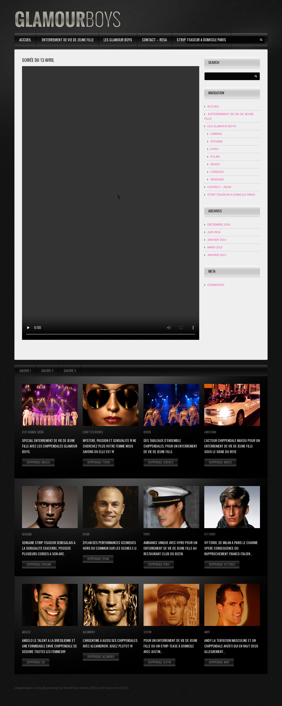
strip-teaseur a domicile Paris (201, 39)
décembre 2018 (218, 224)
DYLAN (215, 156)
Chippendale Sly (36, 662)
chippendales (23, 688)
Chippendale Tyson (98, 462)
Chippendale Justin (159, 662)
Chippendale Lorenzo (160, 462)
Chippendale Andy (219, 662)
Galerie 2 (47, 370)
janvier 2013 (216, 254)
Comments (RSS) (117, 688)
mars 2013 (214, 247)
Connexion (215, 284)
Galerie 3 (70, 370)
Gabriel (216, 133)
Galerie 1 (25, 370)
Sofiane (216, 141)
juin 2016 (213, 232)
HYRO (214, 149)
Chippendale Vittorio (222, 564)
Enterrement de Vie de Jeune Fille (67, 39)
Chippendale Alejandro (100, 657)
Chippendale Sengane (39, 564)
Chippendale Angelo (38, 462)
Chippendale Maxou (220, 462)
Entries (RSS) (88, 688)
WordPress (71, 688)
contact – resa (154, 39)
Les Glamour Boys (118, 39)
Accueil (25, 39)
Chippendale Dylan (98, 559)
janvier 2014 (216, 239)
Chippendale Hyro (158, 564)
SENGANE (217, 179)
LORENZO (217, 171)
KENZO (215, 164)
